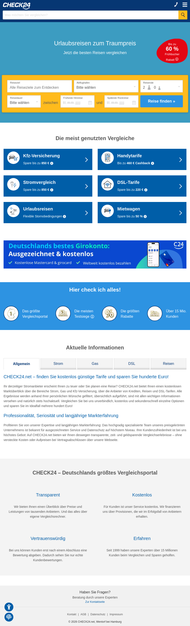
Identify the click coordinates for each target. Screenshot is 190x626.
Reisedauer (16, 97)
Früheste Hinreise (73, 97)
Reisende (148, 82)
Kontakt (71, 614)
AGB (83, 614)
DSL (131, 364)
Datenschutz (98, 614)
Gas (95, 364)
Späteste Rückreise (117, 97)
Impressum (116, 614)
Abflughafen (83, 82)
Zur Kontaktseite (95, 601)
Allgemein (21, 364)
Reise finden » (161, 101)
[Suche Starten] (182, 15)
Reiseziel (15, 82)
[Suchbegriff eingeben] (95, 15)
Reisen (168, 364)
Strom (58, 364)
